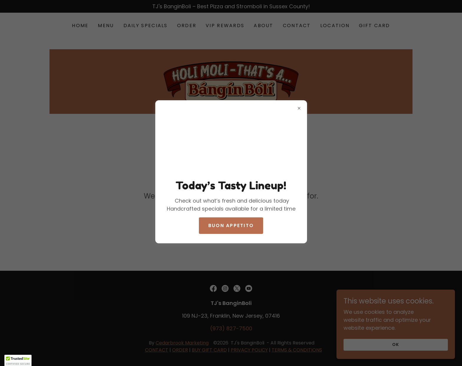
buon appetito (231, 225)
